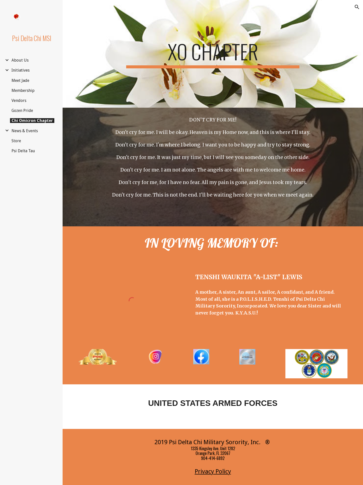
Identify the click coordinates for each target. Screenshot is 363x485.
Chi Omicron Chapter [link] (32, 120)
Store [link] (16, 140)
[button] (357, 7)
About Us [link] (20, 60)
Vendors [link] (19, 100)
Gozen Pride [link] (22, 110)
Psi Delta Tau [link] (23, 150)
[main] (212, 53)
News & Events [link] (25, 130)
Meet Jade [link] (20, 80)
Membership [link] (23, 90)
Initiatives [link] (21, 70)
